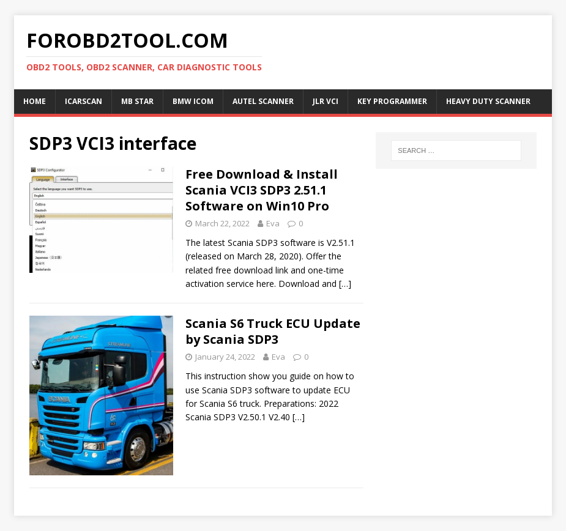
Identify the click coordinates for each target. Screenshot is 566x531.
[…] (345, 283)
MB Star (137, 101)
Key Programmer (392, 101)
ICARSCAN (83, 101)
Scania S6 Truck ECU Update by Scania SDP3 (272, 331)
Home (34, 101)
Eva (273, 223)
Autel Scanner (263, 101)
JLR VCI (325, 101)
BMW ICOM (193, 101)
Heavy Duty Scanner (488, 101)
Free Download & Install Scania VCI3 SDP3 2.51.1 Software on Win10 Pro (261, 190)
